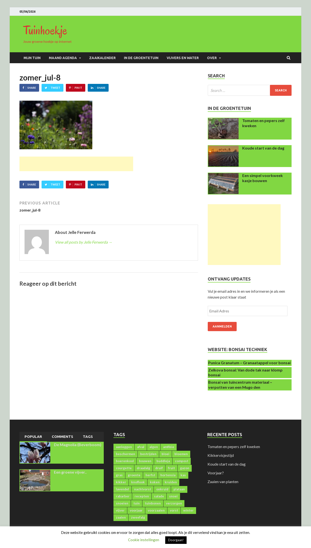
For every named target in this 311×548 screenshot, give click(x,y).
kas (183, 475)
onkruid (162, 489)
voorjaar (136, 510)
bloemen (181, 454)
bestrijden (148, 454)
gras (119, 475)
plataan (179, 489)
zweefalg (138, 517)
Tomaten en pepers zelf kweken (233, 446)
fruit (171, 468)
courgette (124, 468)
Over (212, 58)
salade (159, 496)
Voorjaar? (215, 472)
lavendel (122, 489)
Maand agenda (63, 58)
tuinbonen (153, 503)
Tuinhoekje (45, 30)
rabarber (123, 496)
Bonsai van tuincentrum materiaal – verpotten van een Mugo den (240, 384)
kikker (121, 482)
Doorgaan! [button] (176, 540)
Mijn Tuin (32, 58)
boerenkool (125, 461)
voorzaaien (156, 510)
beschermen (125, 454)
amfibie (168, 447)
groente (134, 475)
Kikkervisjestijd (220, 455)
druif (159, 468)
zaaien (121, 517)
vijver (120, 510)
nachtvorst (142, 489)
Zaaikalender (102, 58)
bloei (165, 454)
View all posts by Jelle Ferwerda (83, 242)
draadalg (143, 468)
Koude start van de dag (263, 148)
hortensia (167, 475)
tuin (136, 503)
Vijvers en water (183, 58)
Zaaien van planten (222, 481)
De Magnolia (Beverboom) (77, 444)
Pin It (78, 87)
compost (181, 461)
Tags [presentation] (88, 436)
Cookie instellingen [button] (143, 540)
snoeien (122, 503)
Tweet (55, 87)
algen (153, 447)
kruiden (171, 482)
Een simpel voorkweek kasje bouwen (262, 178)
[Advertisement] (76, 164)
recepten (142, 496)
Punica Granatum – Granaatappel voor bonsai (249, 362)
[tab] (33, 437)
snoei (173, 496)
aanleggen (124, 447)
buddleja (163, 461)
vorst (174, 510)
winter (188, 510)
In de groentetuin (141, 58)
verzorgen (174, 503)
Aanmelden (222, 326)
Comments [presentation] (62, 436)
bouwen (145, 461)
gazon (184, 468)
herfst (150, 475)
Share (31, 87)
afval (140, 447)
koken (155, 482)
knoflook (138, 482)
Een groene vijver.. (70, 472)
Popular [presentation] (33, 436)
